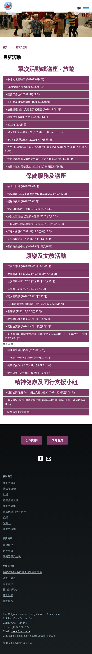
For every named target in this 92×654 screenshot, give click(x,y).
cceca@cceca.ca (20, 631)
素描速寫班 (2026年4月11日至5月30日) (29, 326)
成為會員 (57, 440)
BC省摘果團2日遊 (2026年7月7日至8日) (30, 139)
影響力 (7, 523)
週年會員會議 (10, 500)
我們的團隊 (9, 506)
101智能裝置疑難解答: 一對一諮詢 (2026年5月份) (35, 304)
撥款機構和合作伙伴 (14, 511)
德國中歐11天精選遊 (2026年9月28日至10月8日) (35, 166)
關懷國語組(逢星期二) (19, 412)
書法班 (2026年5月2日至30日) (24, 311)
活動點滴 (8, 595)
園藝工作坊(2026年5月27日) (23, 94)
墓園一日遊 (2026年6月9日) (23, 186)
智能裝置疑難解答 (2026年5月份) (26, 350)
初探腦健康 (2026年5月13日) (23, 201)
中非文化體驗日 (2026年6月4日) (25, 79)
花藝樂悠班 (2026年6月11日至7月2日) (29, 266)
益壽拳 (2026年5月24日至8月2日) (26, 288)
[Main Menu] (82, 9)
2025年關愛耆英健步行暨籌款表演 (22, 572)
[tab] (46, 79)
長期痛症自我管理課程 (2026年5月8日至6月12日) (35, 224)
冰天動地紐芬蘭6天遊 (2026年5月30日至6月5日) (35, 132)
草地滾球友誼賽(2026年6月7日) (25, 87)
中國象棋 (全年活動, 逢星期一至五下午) (29, 372)
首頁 (5, 47)
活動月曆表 (9, 578)
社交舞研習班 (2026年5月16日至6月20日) (31, 281)
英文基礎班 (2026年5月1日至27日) (27, 296)
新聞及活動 (21, 47)
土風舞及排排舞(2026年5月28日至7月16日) (32, 273)
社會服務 (8, 545)
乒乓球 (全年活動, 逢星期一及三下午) (28, 357)
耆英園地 (8, 584)
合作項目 (8, 550)
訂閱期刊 (32, 440)
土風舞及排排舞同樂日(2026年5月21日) (30, 102)
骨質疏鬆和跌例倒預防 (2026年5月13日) (30, 209)
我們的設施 (9, 529)
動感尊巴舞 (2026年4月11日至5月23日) (29, 319)
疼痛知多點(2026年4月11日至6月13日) (29, 231)
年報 (5, 494)
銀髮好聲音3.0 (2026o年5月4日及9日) (29, 117)
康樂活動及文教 (12, 556)
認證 (5, 517)
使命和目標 (9, 488)
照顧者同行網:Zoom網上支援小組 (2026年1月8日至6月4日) (41, 392)
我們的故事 (9, 483)
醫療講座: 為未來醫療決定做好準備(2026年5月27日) (37, 193)
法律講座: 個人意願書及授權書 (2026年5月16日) (34, 109)
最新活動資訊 (10, 589)
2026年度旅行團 (16, 124)
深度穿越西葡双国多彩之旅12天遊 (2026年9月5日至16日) (40, 159)
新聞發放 (8, 601)
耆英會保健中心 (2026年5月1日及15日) (29, 246)
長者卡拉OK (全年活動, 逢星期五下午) (29, 365)
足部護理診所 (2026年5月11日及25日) (29, 239)
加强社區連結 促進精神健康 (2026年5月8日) (32, 216)
